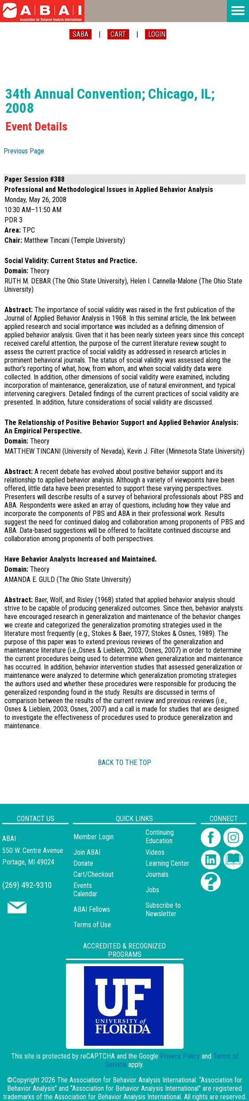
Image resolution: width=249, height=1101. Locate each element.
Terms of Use (92, 925)
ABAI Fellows (91, 909)
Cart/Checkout (93, 874)
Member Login (93, 837)
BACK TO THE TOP (124, 762)
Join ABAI (86, 852)
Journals (157, 874)
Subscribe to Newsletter (163, 909)
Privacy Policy (180, 1056)
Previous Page (24, 151)
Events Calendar (85, 889)
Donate (83, 863)
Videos (155, 852)
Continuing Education (160, 836)
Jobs (152, 890)
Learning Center (167, 863)
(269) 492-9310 (27, 885)
